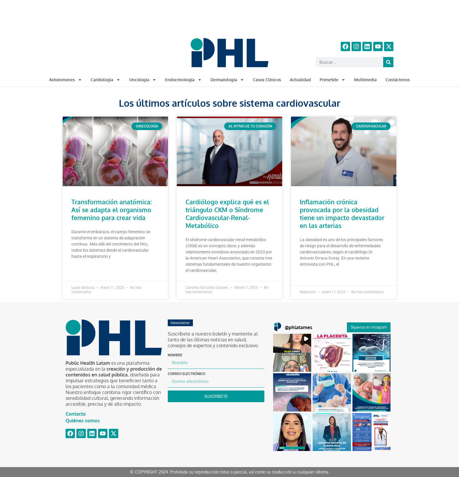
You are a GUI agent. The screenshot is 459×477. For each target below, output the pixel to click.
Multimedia (365, 79)
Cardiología (105, 80)
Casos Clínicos (267, 79)
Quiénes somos (83, 421)
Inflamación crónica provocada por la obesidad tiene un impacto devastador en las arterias (342, 213)
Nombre (175, 355)
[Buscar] (388, 62)
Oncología (142, 80)
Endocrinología (183, 80)
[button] (292, 353)
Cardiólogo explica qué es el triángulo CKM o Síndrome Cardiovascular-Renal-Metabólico (227, 213)
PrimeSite (332, 80)
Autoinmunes (65, 80)
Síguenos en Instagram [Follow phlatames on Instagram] (369, 327)
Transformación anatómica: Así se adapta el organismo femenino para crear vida (111, 210)
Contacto (76, 414)
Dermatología (227, 80)
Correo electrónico (186, 374)
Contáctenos (398, 79)
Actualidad (300, 79)
